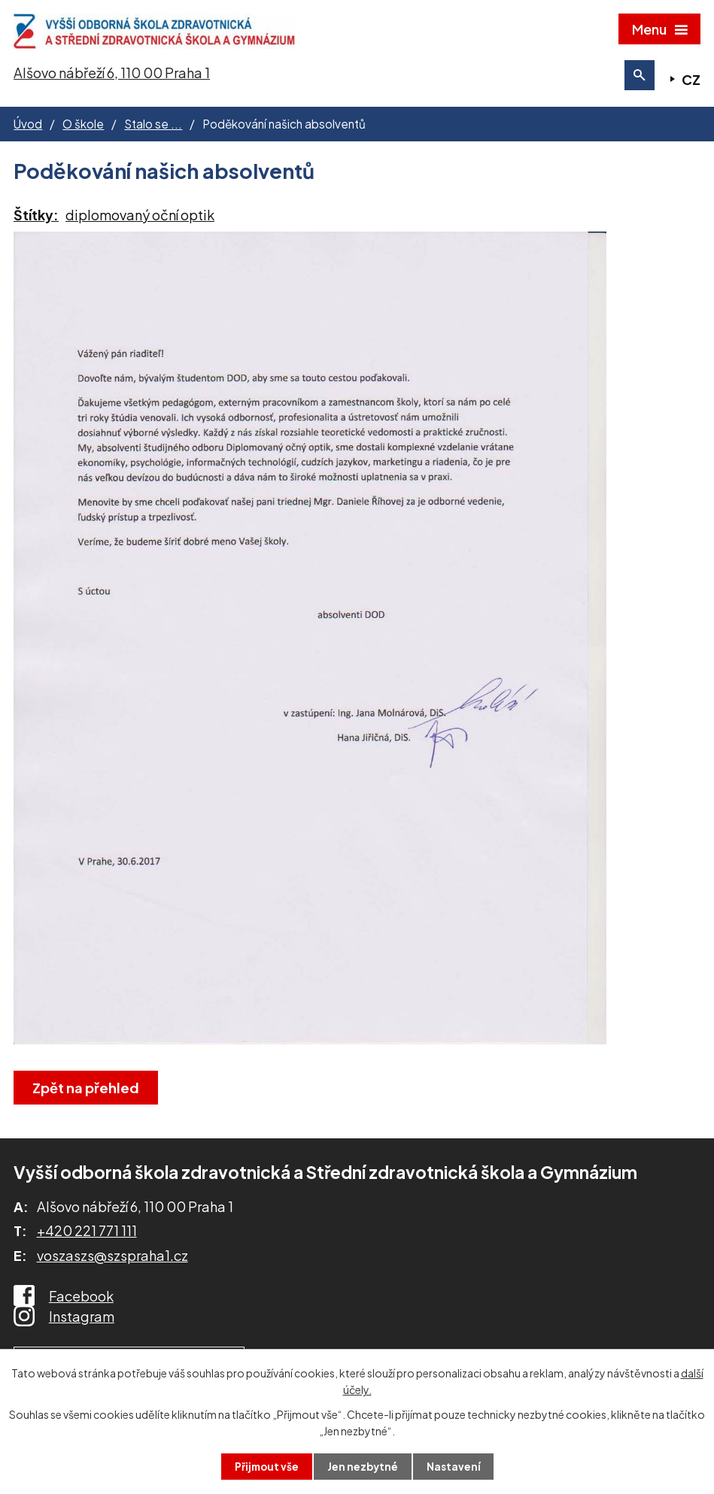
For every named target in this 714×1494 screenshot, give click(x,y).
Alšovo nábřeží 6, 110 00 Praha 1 (112, 77)
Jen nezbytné (363, 1466)
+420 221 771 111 (87, 1236)
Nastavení (454, 1466)
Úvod (28, 129)
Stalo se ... (153, 129)
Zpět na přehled (87, 1093)
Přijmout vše (265, 1466)
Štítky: (36, 220)
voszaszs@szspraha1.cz (112, 1260)
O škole (83, 129)
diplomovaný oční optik (139, 220)
